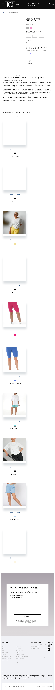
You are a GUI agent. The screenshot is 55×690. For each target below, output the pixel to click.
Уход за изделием (35, 648)
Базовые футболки (6, 658)
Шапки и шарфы (20, 658)
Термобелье (19, 666)
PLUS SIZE (18, 646)
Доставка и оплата (35, 646)
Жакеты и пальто (20, 654)
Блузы (17, 662)
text (12, 4)
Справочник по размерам (32, 43)
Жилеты (4, 654)
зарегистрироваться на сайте (33, 53)
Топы (17, 669)
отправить (27, 616)
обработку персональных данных (27, 622)
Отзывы (42, 649)
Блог (41, 648)
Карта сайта (43, 657)
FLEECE (4, 648)
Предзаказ (18, 648)
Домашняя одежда (6, 666)
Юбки (3, 667)
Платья (17, 652)
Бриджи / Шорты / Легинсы (22, 656)
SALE (3, 646)
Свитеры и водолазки (7, 662)
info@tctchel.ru (16, 598)
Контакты (42, 655)
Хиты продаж (5, 652)
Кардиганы (4, 664)
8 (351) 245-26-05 (34, 3)
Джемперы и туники (6, 656)
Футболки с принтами (7, 671)
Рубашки (18, 664)
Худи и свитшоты (6, 669)
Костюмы (18, 660)
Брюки (17, 667)
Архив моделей (19, 650)
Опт (41, 651)
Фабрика (42, 653)
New (3, 650)
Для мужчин (5, 660)
